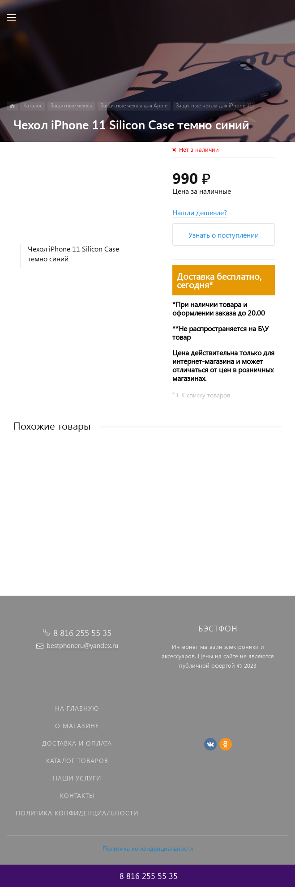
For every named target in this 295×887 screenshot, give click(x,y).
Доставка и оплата (77, 743)
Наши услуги (77, 778)
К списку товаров (205, 395)
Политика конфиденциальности (148, 848)
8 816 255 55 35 (82, 632)
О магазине (77, 725)
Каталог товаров (77, 760)
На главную (77, 708)
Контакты (77, 795)
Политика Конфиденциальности (77, 813)
